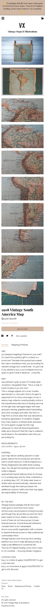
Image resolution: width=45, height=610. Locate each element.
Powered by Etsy (8, 606)
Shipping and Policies (23, 586)
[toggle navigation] (2, 18)
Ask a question (21, 336)
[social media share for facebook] (2, 336)
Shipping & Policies (19, 345)
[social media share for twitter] (7, 336)
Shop (3, 586)
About (10, 586)
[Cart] (42, 19)
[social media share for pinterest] (12, 336)
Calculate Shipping (9, 323)
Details (5, 345)
